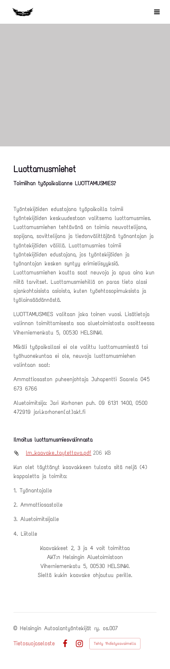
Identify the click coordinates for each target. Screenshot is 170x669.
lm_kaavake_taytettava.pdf (58, 452)
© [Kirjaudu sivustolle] (17, 628)
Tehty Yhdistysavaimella (115, 643)
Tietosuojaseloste (34, 644)
